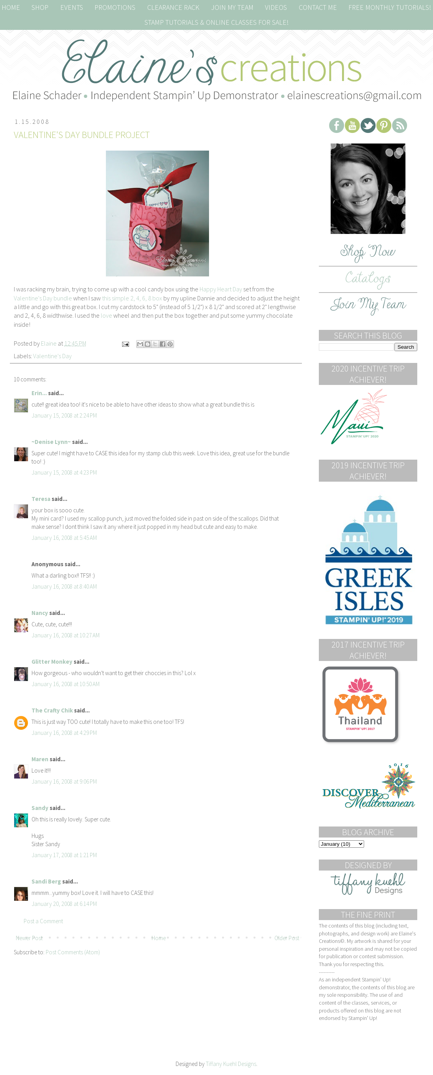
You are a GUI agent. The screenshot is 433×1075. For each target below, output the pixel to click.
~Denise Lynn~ (51, 441)
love (107, 315)
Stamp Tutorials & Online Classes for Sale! (216, 22)
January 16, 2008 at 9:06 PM (64, 781)
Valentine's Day (52, 356)
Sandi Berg (46, 881)
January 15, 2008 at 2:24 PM (64, 415)
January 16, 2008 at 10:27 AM (65, 635)
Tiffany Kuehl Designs (231, 1064)
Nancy (39, 613)
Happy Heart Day (221, 289)
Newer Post (29, 938)
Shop (39, 7)
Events (71, 7)
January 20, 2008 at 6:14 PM (64, 903)
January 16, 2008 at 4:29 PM (64, 732)
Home (159, 938)
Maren (39, 759)
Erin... (39, 393)
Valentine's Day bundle (43, 298)
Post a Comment (43, 921)
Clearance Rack (173, 7)
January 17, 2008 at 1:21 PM (64, 855)
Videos (276, 7)
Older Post (286, 938)
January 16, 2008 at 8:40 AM (64, 586)
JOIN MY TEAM (232, 7)
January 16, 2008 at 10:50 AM (65, 684)
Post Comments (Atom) (73, 952)
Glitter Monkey (51, 661)
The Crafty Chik (52, 710)
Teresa (40, 499)
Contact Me (318, 7)
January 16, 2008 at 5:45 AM (64, 537)
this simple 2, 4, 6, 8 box (132, 298)
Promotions (114, 7)
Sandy (39, 808)
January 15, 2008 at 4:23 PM (64, 472)
